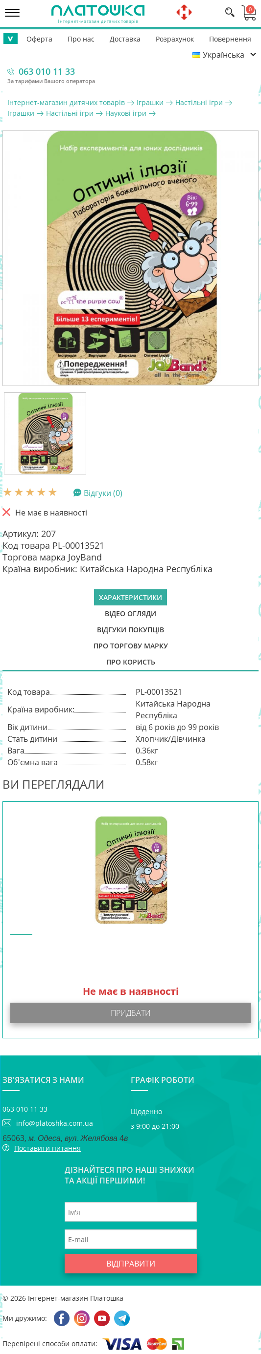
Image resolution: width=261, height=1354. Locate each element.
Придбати (131, 1013)
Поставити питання (47, 1148)
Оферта (39, 38)
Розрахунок (175, 38)
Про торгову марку (131, 645)
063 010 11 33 (47, 71)
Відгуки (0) (103, 492)
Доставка (125, 38)
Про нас (81, 38)
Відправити (130, 1263)
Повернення (230, 38)
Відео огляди (130, 613)
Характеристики (130, 597)
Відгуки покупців (130, 629)
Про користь (130, 661)
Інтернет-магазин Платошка (75, 1298)
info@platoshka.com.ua (54, 1123)
